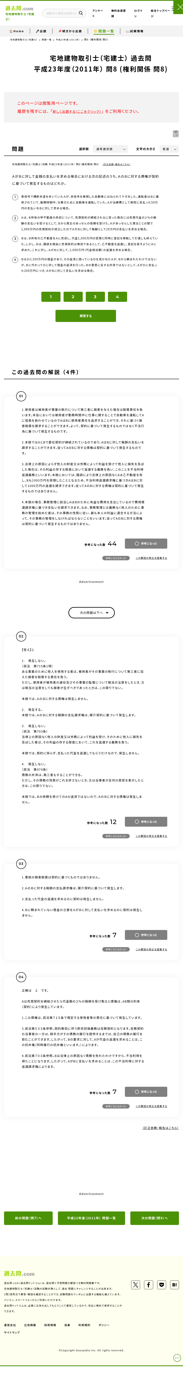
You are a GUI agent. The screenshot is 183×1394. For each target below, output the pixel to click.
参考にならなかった (116, 578)
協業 (69, 1353)
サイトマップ (12, 1360)
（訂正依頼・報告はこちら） (117, 164)
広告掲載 (31, 1353)
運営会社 (10, 1353)
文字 (145, 149)
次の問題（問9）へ (155, 1239)
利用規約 (86, 1353)
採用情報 (51, 1353)
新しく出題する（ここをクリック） (82, 111)
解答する (86, 336)
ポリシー (106, 1353)
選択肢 (84, 149)
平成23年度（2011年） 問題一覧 (91, 1239)
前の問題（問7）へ (28, 1239)
